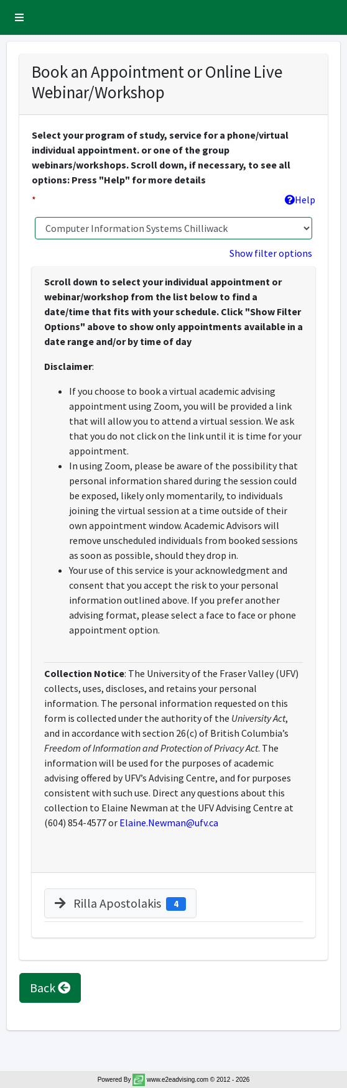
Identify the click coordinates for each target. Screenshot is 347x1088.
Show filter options (270, 253)
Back (50, 987)
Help (300, 199)
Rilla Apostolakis (120, 903)
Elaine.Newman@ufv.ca (168, 822)
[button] (19, 17)
